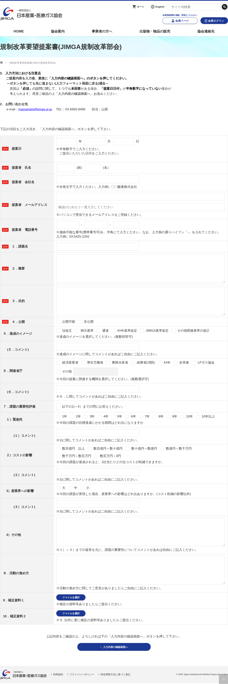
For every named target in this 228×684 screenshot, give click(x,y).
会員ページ (182, 20)
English (159, 6)
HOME (18, 31)
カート (140, 6)
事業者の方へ (102, 31)
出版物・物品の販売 (154, 31)
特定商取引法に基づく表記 (115, 675)
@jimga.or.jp (43, 109)
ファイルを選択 (71, 597)
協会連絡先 (206, 31)
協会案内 (58, 31)
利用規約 (58, 675)
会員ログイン (216, 20)
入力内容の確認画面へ (115, 647)
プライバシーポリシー (82, 675)
